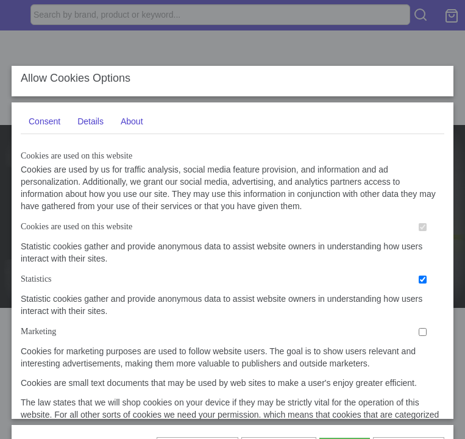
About (132, 202)
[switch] (423, 308)
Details (90, 202)
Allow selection (278, 363)
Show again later (197, 363)
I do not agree (408, 363)
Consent (44, 202)
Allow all (344, 363)
